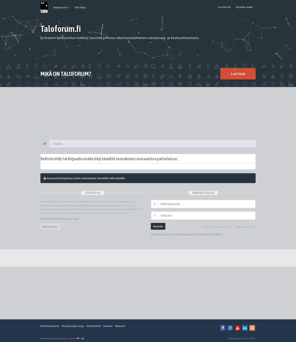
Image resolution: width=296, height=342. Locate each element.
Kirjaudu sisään (244, 7)
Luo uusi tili (224, 7)
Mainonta (120, 326)
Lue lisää (238, 73)
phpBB (54, 338)
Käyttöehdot (47, 218)
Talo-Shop (80, 7)
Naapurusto (61, 7)
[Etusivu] (44, 143)
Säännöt (108, 326)
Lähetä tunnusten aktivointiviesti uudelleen (198, 234)
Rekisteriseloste (49, 326)
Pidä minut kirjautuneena (214, 227)
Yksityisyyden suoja (67, 218)
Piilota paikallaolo (244, 227)
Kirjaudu (158, 226)
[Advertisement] (148, 113)
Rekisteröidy (50, 226)
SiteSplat (64, 338)
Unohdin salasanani (161, 234)
